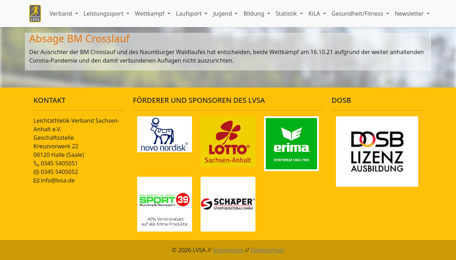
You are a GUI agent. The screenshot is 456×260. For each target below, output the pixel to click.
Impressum (228, 250)
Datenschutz (267, 250)
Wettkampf (150, 13)
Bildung (254, 13)
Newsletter (410, 13)
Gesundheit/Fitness (358, 13)
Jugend (223, 13)
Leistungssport (104, 13)
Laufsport (189, 13)
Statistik (287, 13)
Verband (62, 13)
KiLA (315, 13)
